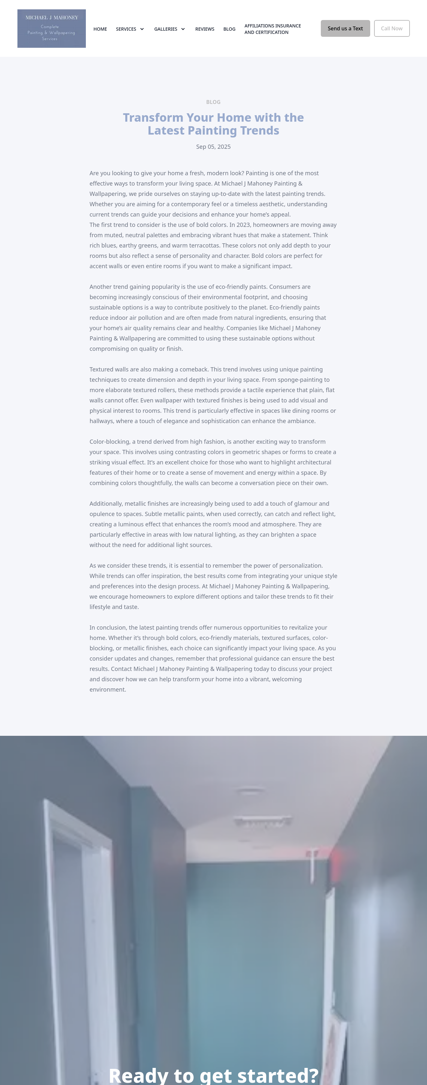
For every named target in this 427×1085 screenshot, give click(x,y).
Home (100, 29)
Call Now (392, 28)
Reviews (204, 29)
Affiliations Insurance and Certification (273, 29)
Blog (229, 29)
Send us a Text (345, 28)
